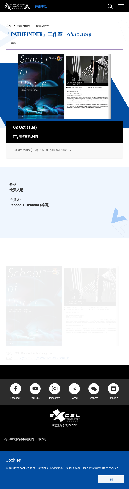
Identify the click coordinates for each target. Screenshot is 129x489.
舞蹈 (13, 42)
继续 (111, 479)
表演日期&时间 (65, 137)
